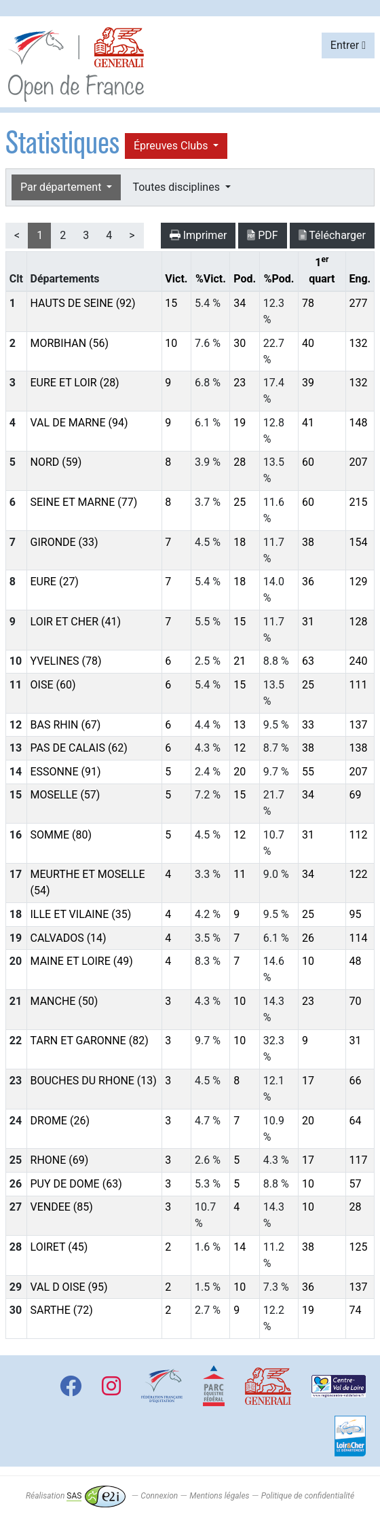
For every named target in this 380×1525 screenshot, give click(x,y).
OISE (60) (53, 684)
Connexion (159, 1496)
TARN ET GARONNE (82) (90, 1040)
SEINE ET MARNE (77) (84, 502)
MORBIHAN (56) (70, 343)
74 (355, 1310)
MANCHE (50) (64, 1001)
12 (239, 747)
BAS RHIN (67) (66, 724)
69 (355, 794)
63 (308, 661)
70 (355, 1001)
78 (308, 303)
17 (308, 1080)
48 (355, 961)
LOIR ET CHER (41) (76, 621)
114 (358, 938)
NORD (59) (56, 462)
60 (308, 462)
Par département (62, 187)
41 (308, 422)
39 (308, 382)
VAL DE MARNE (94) (79, 422)
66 (355, 1080)
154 (358, 542)
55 (308, 771)
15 (171, 303)
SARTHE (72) (62, 1310)
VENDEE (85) (62, 1206)
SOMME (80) (61, 834)
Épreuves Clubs (172, 145)
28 (239, 462)
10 (171, 343)
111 (358, 684)
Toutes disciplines (177, 187)
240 (358, 661)
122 (358, 874)
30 (239, 343)
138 (358, 747)
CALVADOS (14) (69, 938)
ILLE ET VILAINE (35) (81, 914)
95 (355, 914)
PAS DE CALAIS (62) (79, 747)
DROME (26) (60, 1120)
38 (308, 542)
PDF (262, 235)
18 (239, 542)
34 (239, 303)
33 (308, 724)
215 (358, 502)
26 (308, 938)
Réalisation (76, 1496)
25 (239, 502)
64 (355, 1120)
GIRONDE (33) (64, 542)
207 (358, 462)
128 (358, 621)
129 (358, 581)
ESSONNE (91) (66, 771)
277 (358, 303)
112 (358, 834)
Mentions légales (219, 1496)
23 (239, 382)
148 (358, 422)
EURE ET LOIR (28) (75, 382)
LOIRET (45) (59, 1247)
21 (239, 661)
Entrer (348, 45)
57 (355, 1183)
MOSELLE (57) (65, 794)
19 (239, 422)
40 (308, 343)
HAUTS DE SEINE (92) (83, 303)
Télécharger (332, 235)
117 (358, 1160)
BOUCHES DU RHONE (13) (94, 1080)
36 (308, 581)
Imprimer (198, 235)
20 (239, 771)
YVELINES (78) (66, 661)
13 (239, 724)
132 (358, 343)
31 (308, 621)
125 (358, 1247)
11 (239, 874)
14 (239, 1247)
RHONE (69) (60, 1160)
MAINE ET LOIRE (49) (82, 961)
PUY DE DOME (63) (76, 1183)
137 (358, 724)
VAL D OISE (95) (69, 1287)
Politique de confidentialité (307, 1496)
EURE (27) (55, 581)
